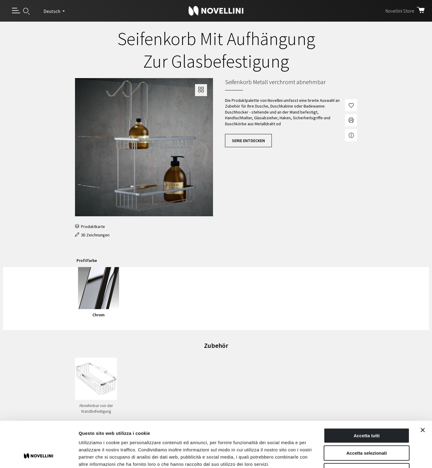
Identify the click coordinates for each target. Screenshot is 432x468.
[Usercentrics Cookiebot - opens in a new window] (39, 456)
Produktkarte (90, 226)
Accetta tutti (367, 394)
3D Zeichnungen (92, 235)
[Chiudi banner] (423, 389)
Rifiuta (367, 429)
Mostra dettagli (315, 456)
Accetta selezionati (366, 412)
